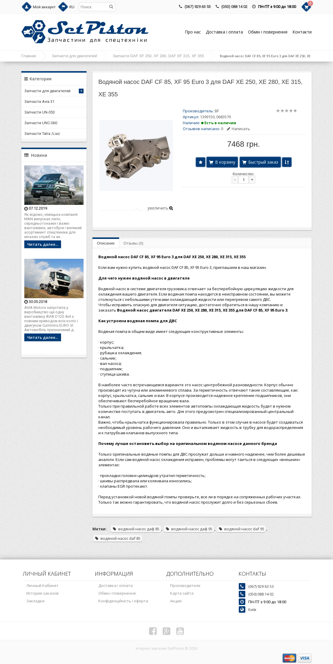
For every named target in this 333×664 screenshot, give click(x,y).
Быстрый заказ (263, 162)
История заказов (42, 593)
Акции (176, 601)
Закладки (35, 601)
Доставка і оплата (224, 32)
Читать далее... (42, 244)
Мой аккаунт (44, 7)
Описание (106, 243)
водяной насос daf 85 (117, 538)
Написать (238, 128)
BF (217, 111)
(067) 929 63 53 (198, 6)
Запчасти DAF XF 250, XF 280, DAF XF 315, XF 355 (158, 56)
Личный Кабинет (42, 585)
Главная (28, 56)
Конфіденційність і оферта (123, 601)
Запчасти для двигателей (74, 56)
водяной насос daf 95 (241, 528)
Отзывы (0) (133, 243)
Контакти (302, 32)
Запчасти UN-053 (39, 112)
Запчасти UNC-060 (40, 123)
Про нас (193, 32)
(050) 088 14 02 (234, 6)
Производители (185, 585)
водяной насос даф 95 (188, 528)
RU (71, 7)
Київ (252, 609)
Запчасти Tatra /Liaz (42, 133)
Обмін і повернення (267, 32)
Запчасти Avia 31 (39, 101)
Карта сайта (181, 593)
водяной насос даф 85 (135, 528)
